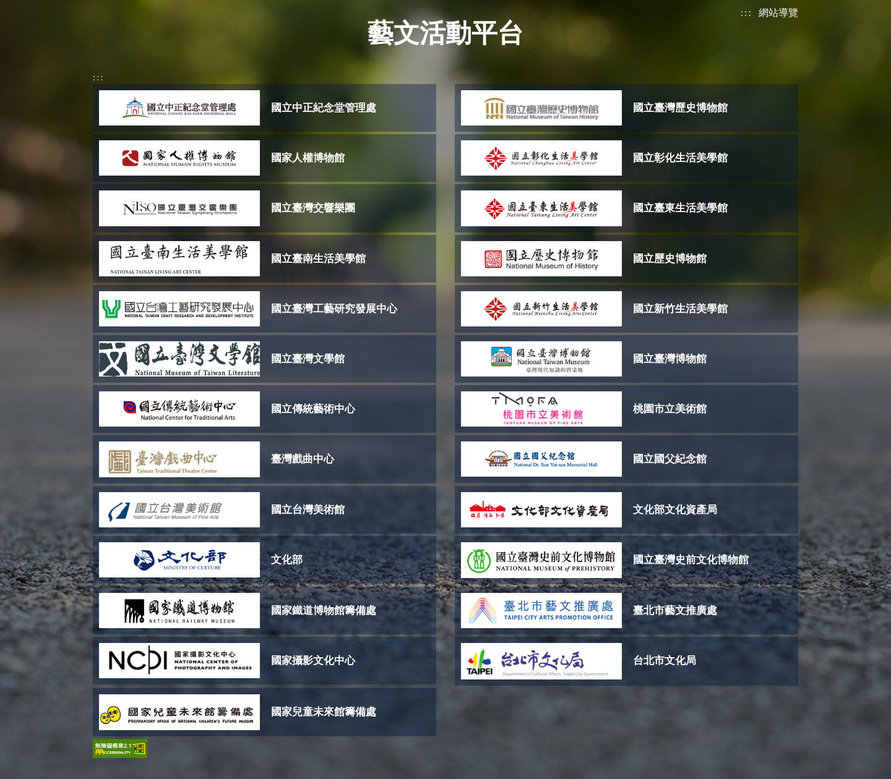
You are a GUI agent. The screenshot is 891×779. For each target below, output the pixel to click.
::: (746, 12)
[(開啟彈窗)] (264, 108)
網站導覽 (778, 12)
